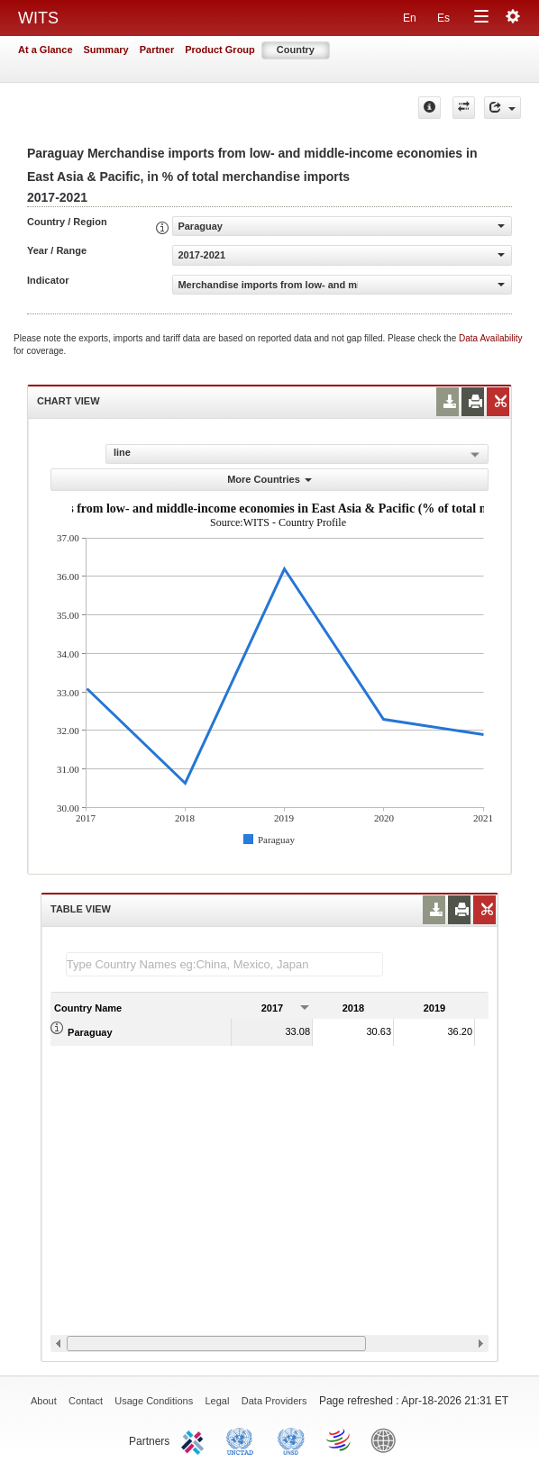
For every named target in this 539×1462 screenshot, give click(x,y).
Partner (157, 49)
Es (443, 18)
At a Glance (45, 49)
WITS (38, 18)
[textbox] (224, 964)
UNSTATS (291, 1439)
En (409, 18)
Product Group (220, 49)
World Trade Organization (340, 1439)
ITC (196, 1439)
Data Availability (490, 338)
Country (296, 49)
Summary (106, 49)
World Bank (388, 1439)
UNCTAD (243, 1439)
